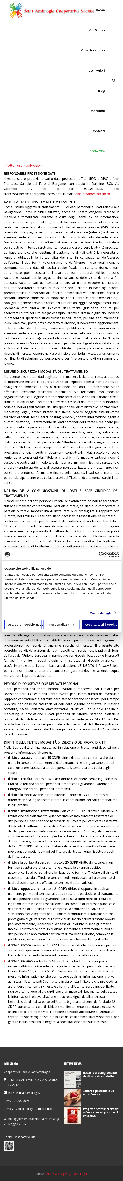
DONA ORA (97, 151)
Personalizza (61, 624)
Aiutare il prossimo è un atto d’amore (98, 1092)
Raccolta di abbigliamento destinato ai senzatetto (100, 1074)
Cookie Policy (24, 1109)
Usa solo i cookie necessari (25, 624)
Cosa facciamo (93, 50)
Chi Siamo (97, 30)
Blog (101, 91)
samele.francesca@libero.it (93, 194)
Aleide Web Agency (58, 1174)
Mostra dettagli (100, 612)
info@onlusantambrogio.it (23, 165)
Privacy (8, 1109)
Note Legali (80, 1174)
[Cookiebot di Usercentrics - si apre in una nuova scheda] (102, 554)
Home (100, 10)
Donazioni (97, 111)
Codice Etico (44, 1109)
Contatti (98, 131)
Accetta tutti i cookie (101, 624)
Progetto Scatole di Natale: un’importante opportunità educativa (101, 1112)
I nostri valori (95, 71)
